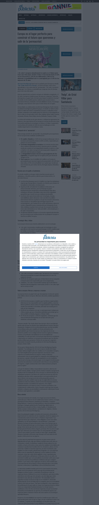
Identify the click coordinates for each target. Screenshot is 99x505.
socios (36, 244)
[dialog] (49, 252)
